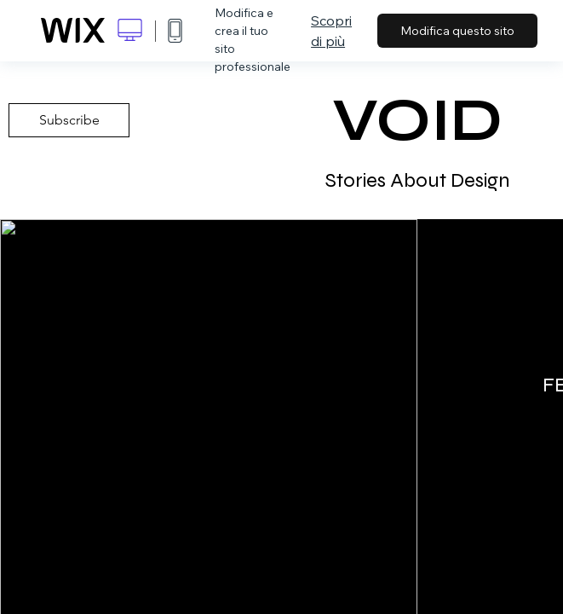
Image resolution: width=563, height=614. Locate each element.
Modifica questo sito (457, 30)
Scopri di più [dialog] (331, 30)
